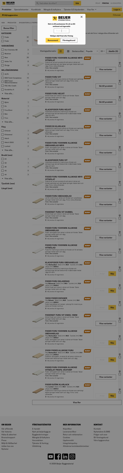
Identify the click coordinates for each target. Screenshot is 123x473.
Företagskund (69, 40)
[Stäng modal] (81, 17)
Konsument (53, 40)
